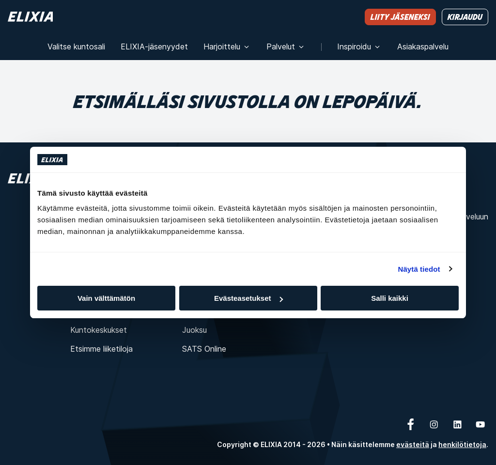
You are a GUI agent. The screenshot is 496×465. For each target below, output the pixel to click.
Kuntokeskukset (98, 330)
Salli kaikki (389, 298)
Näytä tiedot (419, 269)
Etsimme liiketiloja (101, 349)
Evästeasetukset (248, 298)
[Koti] (30, 17)
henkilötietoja (462, 444)
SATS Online (204, 349)
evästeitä (412, 444)
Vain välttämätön (106, 298)
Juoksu (194, 330)
